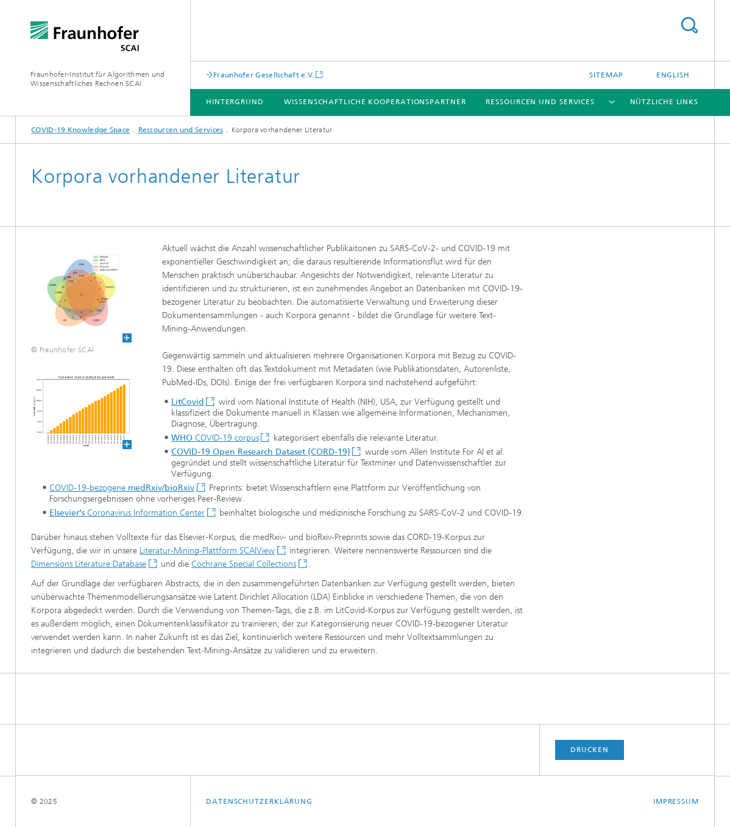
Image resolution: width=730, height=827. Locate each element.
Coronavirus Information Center (127, 513)
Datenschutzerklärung (259, 801)
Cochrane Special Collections (243, 564)
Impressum (676, 801)
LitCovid (187, 402)
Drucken (589, 749)
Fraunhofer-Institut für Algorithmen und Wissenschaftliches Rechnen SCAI (97, 79)
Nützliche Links (664, 102)
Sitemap (606, 75)
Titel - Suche (689, 25)
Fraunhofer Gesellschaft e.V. (263, 75)
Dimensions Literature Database (88, 564)
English (673, 75)
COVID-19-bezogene (121, 488)
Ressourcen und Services (540, 102)
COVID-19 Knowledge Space (80, 130)
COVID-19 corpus (215, 438)
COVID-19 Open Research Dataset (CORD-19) (260, 452)
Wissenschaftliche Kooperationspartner (375, 102)
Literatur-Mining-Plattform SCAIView (207, 550)
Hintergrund (235, 102)
